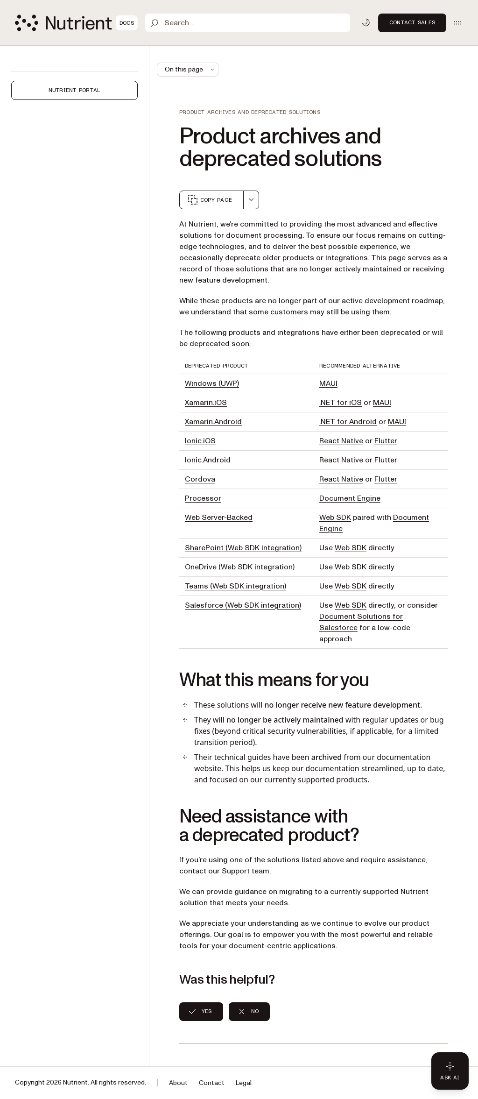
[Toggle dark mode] (366, 22)
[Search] (247, 23)
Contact (212, 1082)
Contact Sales (412, 22)
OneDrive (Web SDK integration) (240, 567)
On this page (190, 69)
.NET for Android (348, 422)
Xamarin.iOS (206, 402)
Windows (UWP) (212, 383)
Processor (203, 498)
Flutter (385, 441)
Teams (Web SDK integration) (235, 586)
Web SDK (335, 517)
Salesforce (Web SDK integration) (243, 605)
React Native (341, 441)
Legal (244, 1082)
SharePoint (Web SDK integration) (243, 548)
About (178, 1082)
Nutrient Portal (75, 90)
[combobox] (251, 200)
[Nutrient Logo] (76, 22)
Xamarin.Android (213, 422)
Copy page (209, 200)
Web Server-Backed (219, 517)
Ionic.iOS (200, 441)
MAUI (328, 383)
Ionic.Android (208, 460)
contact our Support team (224, 871)
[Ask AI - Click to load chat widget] (450, 1071)
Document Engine (349, 498)
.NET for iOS (340, 402)
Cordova (200, 479)
